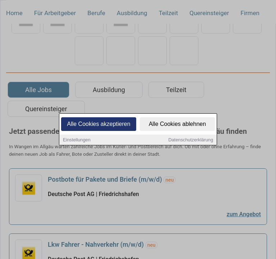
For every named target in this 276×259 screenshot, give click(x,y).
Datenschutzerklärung (191, 140)
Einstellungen (77, 140)
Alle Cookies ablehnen (177, 124)
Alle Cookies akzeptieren (98, 124)
